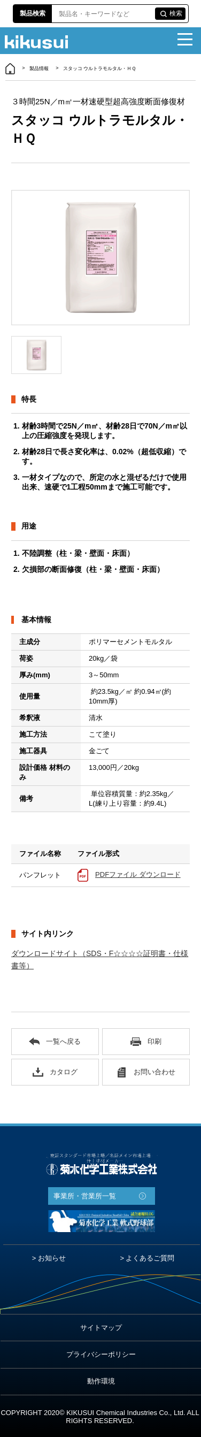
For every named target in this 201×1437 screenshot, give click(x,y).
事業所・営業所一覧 (84, 1196)
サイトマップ (101, 1328)
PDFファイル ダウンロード (138, 874)
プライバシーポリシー (101, 1354)
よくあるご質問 (150, 1258)
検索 (175, 13)
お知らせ (52, 1258)
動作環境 (101, 1381)
